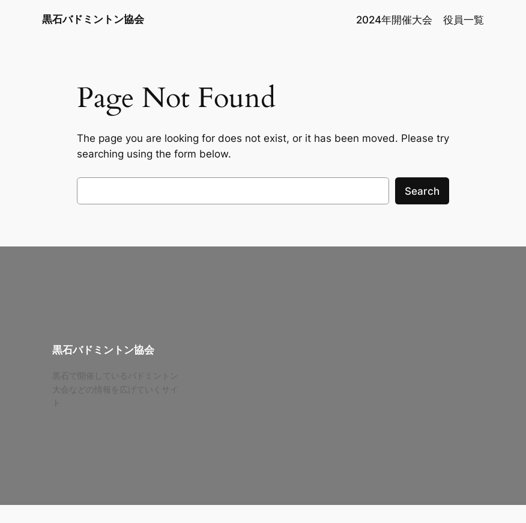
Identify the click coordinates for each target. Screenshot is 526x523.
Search (422, 191)
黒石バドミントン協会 (93, 19)
